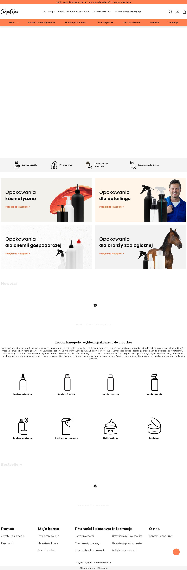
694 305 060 (104, 11)
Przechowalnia (46, 550)
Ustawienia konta (48, 543)
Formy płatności (84, 536)
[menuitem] (12, 22)
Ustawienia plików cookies (127, 536)
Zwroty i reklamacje (12, 536)
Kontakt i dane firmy (161, 536)
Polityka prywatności (124, 550)
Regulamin (7, 543)
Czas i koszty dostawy (87, 543)
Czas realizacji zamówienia (90, 550)
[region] (93, 92)
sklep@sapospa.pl (131, 11)
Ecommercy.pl (103, 562)
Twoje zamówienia (48, 536)
